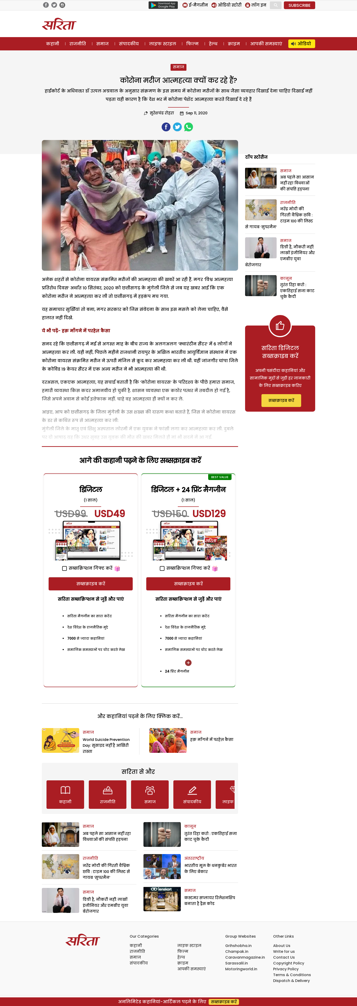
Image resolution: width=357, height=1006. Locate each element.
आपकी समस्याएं (266, 44)
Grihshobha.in (238, 945)
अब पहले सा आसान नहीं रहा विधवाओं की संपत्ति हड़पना (297, 183)
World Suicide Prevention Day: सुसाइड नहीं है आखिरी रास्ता (106, 745)
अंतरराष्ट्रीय (194, 858)
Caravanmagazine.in (245, 957)
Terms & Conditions (292, 975)
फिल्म (192, 44)
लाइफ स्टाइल (162, 44)
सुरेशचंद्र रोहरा (162, 113)
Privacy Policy (286, 969)
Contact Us (284, 957)
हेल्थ (213, 44)
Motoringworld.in (241, 969)
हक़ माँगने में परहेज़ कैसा (86, 331)
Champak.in (236, 951)
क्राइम (234, 44)
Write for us (284, 951)
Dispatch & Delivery (291, 980)
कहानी (52, 44)
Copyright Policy (288, 963)
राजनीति (77, 44)
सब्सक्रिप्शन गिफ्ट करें (87, 568)
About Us (281, 945)
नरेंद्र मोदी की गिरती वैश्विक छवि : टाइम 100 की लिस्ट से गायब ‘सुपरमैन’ (106, 871)
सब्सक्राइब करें (90, 584)
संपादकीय (129, 44)
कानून (190, 826)
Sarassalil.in (236, 963)
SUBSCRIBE (300, 5)
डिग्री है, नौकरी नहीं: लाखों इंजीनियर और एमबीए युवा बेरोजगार (105, 905)
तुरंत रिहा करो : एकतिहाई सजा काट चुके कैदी (297, 290)
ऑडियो (304, 44)
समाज (102, 44)
